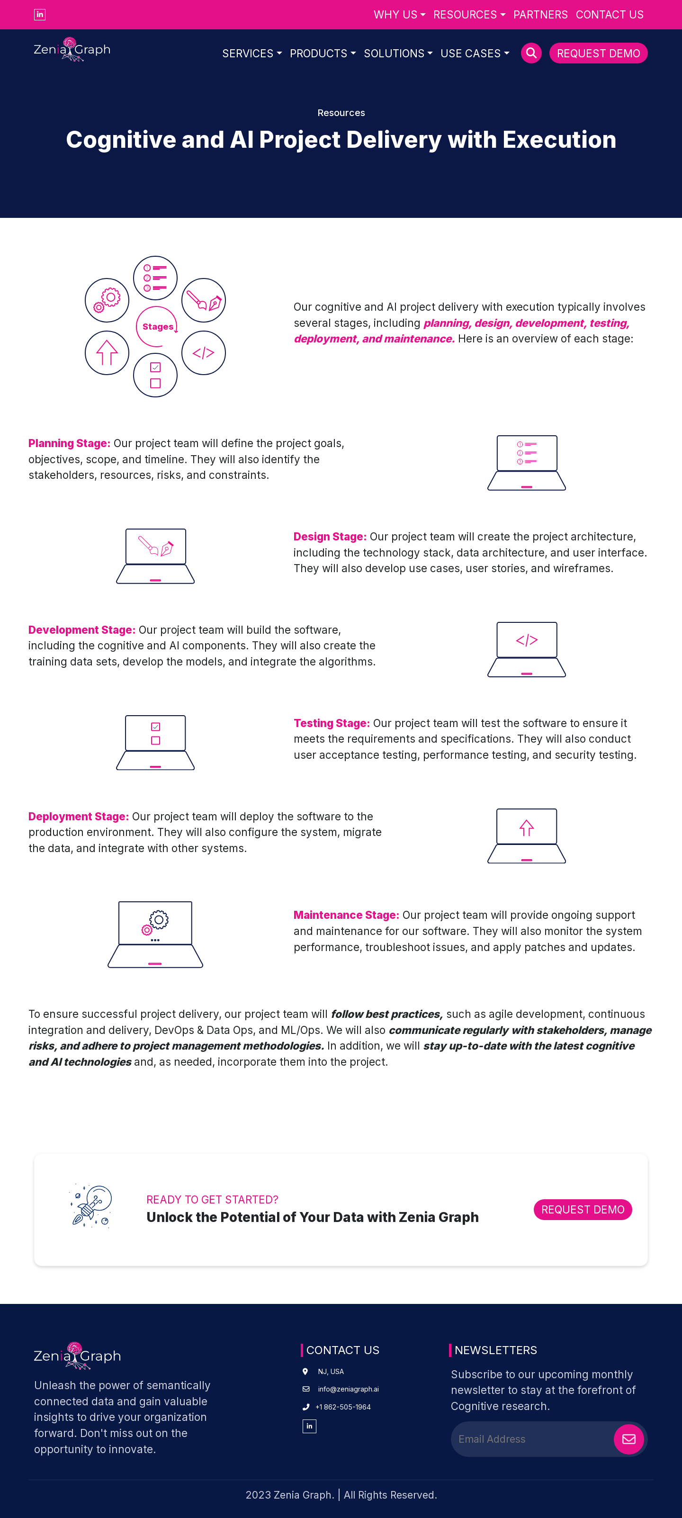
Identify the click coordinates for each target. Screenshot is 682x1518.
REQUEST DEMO (583, 1209)
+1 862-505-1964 (343, 1407)
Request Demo (598, 53)
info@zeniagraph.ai (348, 1389)
